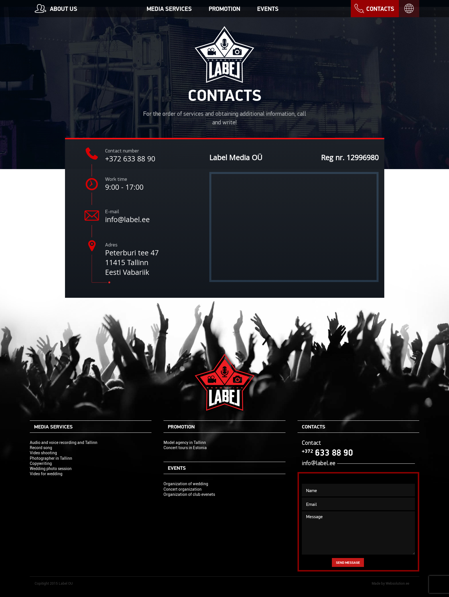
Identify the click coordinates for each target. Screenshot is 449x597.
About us (63, 8)
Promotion (224, 8)
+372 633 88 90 (130, 158)
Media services (169, 8)
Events (268, 8)
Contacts (380, 8)
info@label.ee (127, 219)
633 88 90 (327, 452)
